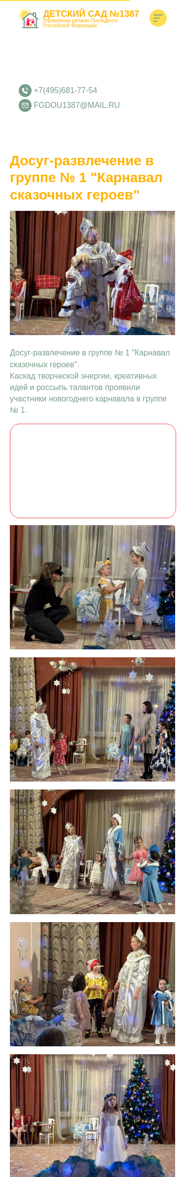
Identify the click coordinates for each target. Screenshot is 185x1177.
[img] (158, 18)
